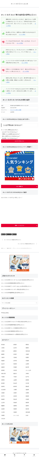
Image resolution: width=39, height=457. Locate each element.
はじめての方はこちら (19, 141)
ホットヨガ (8, 234)
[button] (36, 303)
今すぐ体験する (19, 186)
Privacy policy (5, 312)
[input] (19, 302)
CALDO (14, 234)
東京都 (3, 234)
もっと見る (22, 34)
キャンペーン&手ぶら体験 (15, 109)
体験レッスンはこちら (19, 225)
